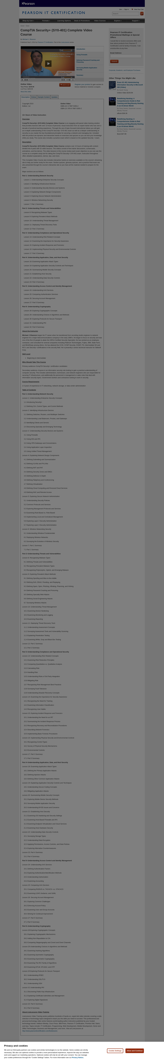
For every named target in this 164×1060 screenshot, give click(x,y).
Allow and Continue (135, 1056)
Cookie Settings (115, 1056)
